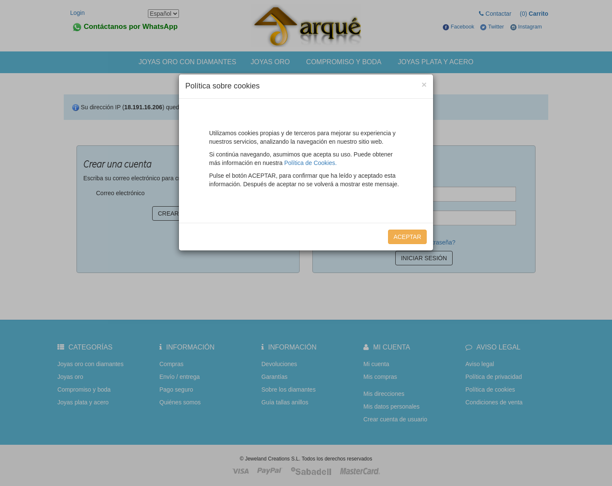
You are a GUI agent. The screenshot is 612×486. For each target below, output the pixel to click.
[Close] (424, 84)
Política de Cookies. (310, 162)
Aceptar (407, 236)
